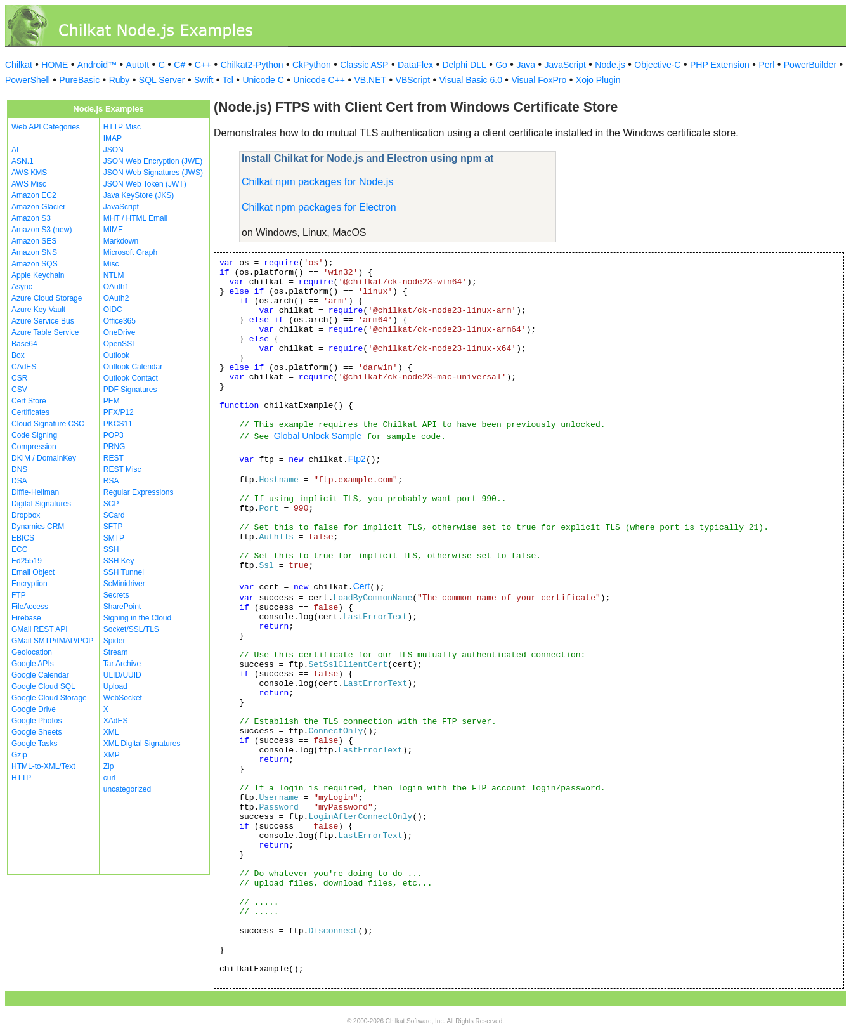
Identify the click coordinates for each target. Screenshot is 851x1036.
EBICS (22, 538)
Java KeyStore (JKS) (138, 195)
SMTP (113, 538)
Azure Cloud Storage (46, 298)
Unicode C (262, 80)
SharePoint (122, 606)
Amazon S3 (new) (41, 229)
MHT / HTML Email (135, 218)
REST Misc (122, 469)
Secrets (116, 595)
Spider (114, 640)
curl (109, 777)
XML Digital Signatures (142, 743)
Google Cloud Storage (49, 697)
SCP (111, 503)
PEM (111, 401)
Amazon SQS (34, 263)
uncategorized (127, 789)
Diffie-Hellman (35, 492)
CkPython (311, 65)
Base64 (24, 343)
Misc (111, 263)
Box (18, 355)
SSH (111, 549)
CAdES (23, 366)
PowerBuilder (810, 65)
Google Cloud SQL (43, 686)
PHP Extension (720, 65)
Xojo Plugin (598, 80)
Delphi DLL (464, 65)
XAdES (115, 720)
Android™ (97, 65)
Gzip (19, 755)
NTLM (113, 275)
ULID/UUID (122, 675)
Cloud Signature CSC (47, 423)
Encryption (29, 583)
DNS (19, 469)
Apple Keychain (37, 275)
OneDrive (119, 332)
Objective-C (657, 65)
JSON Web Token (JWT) (144, 184)
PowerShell (27, 80)
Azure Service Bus (42, 321)
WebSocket (122, 697)
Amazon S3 (31, 218)
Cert (361, 586)
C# (179, 65)
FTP (18, 595)
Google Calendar (40, 675)
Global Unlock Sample (318, 436)
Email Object (33, 572)
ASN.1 (22, 161)
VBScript (413, 80)
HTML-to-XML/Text (43, 766)
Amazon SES (33, 241)
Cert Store (28, 401)
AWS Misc (28, 184)
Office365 (119, 321)
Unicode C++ (319, 80)
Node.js (610, 65)
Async (21, 286)
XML (111, 732)
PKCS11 (118, 423)
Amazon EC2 (33, 195)
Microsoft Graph (130, 252)
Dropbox (25, 515)
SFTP (113, 526)
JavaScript (565, 65)
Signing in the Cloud (137, 617)
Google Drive (33, 709)
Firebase (26, 617)
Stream (115, 652)
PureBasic (79, 80)
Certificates (30, 412)
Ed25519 (26, 560)
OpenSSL (119, 343)
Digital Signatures (41, 503)
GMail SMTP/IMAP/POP (52, 640)
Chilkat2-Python (252, 65)
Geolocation (31, 652)
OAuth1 (116, 286)
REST (113, 458)
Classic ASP (364, 65)
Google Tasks (34, 743)
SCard (114, 515)
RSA (111, 480)
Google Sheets (36, 732)
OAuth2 (116, 298)
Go (501, 65)
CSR (19, 378)
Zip (108, 766)
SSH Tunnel (123, 572)
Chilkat (18, 65)
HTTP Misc (122, 126)
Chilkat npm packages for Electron (319, 207)
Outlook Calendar (132, 366)
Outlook (116, 355)
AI (14, 149)
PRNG (114, 446)
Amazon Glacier (38, 206)
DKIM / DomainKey (43, 458)
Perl (766, 65)
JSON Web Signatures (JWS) (153, 172)
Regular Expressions (138, 492)
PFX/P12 (118, 412)
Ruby (119, 80)
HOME (54, 65)
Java (525, 65)
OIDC (112, 309)
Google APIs (32, 663)
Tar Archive (122, 663)
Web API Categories (45, 126)
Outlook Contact (130, 378)
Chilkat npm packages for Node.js (317, 181)
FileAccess (29, 606)
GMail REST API (39, 629)
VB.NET (370, 80)
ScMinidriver (124, 583)
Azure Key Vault (38, 309)
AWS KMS (29, 172)
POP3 (113, 435)
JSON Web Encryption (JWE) (152, 161)
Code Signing (34, 435)
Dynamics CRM (37, 526)
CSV (19, 389)
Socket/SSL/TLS (131, 629)
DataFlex (415, 65)
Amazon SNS (34, 252)
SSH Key (118, 560)
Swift (203, 80)
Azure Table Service (45, 332)
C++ (203, 65)
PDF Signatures (130, 389)
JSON (113, 149)
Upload (115, 686)
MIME (113, 229)
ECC (19, 549)
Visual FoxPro (538, 80)
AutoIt (138, 65)
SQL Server (162, 80)
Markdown (120, 241)
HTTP (21, 777)
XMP (111, 755)
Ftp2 (357, 459)
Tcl (228, 80)
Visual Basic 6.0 (470, 80)
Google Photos (36, 720)
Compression (33, 446)
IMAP (112, 138)
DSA (19, 480)
